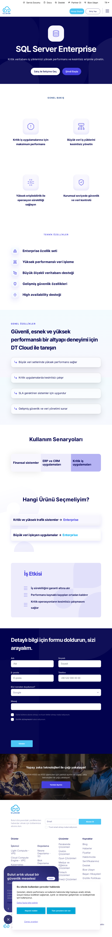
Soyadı (61, 658)
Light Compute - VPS (20, 852)
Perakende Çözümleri (64, 845)
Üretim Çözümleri (64, 852)
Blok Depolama (43, 862)
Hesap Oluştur (77, 11)
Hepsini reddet (31, 911)
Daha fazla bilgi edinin (27, 903)
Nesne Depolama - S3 (43, 853)
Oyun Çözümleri (67, 858)
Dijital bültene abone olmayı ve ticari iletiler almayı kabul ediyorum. (43, 715)
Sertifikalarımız (91, 861)
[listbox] (56, 692)
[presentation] (33, 731)
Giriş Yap (93, 11)
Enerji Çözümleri (68, 879)
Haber (50, 878)
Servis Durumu (31, 2)
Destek (60, 2)
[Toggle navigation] (106, 11)
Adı (12, 658)
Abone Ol (90, 822)
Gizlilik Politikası (92, 878)
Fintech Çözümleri (64, 874)
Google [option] (17, 692)
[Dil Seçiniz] (107, 2)
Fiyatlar (87, 852)
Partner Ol (74, 2)
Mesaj (14, 701)
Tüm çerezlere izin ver (61, 911)
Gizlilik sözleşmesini (24, 719)
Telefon (62, 672)
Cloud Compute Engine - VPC (19, 859)
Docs (47, 2)
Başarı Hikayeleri (92, 874)
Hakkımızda (89, 857)
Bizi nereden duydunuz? (23, 687)
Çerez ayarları (31, 921)
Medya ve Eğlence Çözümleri (64, 865)
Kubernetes (17, 864)
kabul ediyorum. (31, 719)
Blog (85, 844)
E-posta (15, 672)
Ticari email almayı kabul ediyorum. (63, 827)
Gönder (22, 744)
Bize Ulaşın (91, 2)
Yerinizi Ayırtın (56, 785)
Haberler (87, 848)
